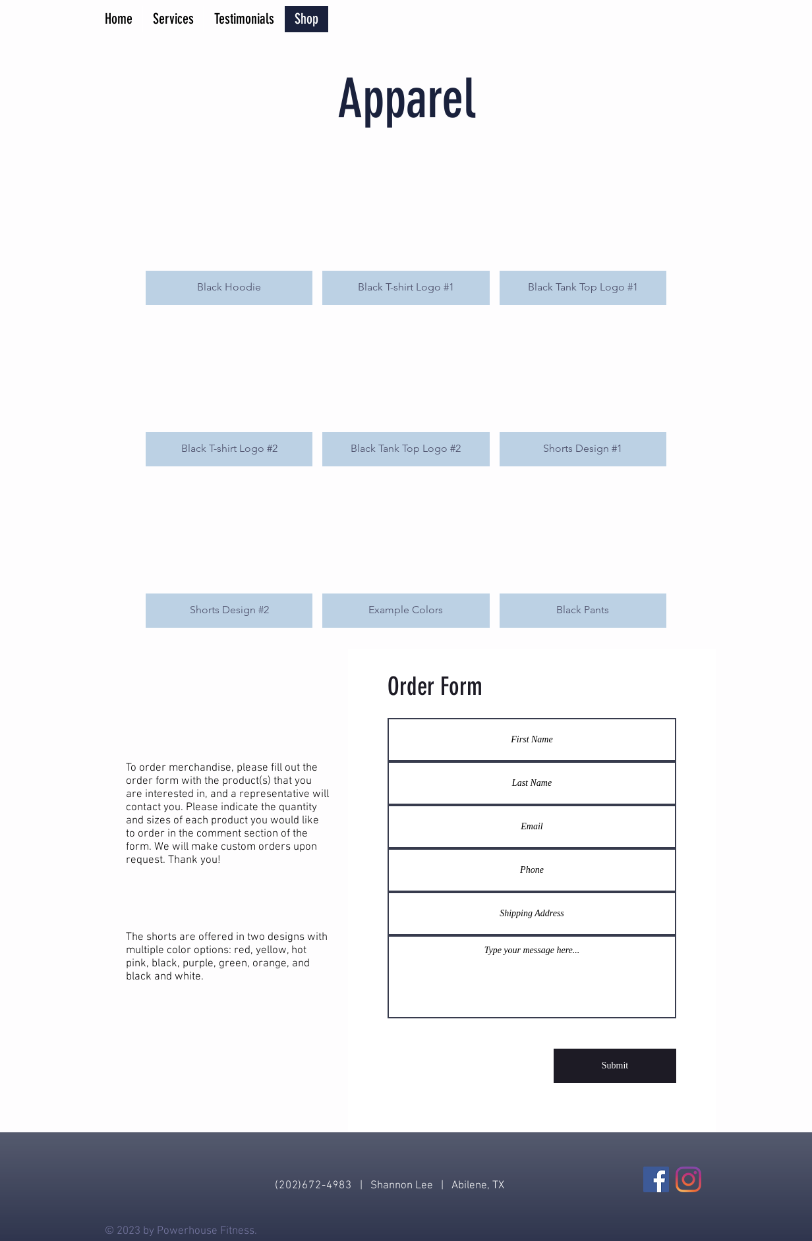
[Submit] (615, 1066)
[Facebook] (656, 1179)
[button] (229, 229)
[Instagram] (688, 1179)
